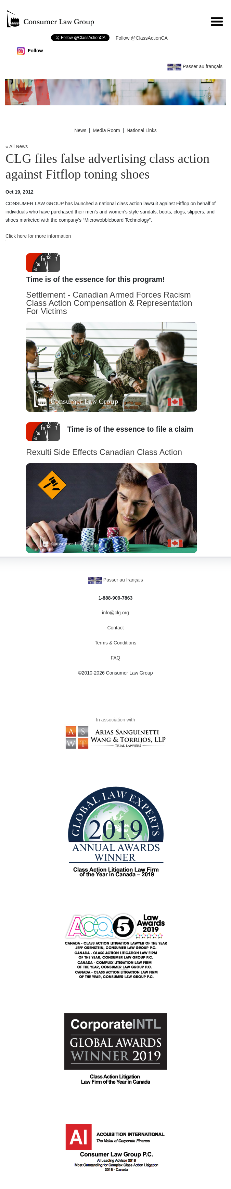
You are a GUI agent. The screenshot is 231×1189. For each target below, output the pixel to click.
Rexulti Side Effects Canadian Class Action (104, 452)
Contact (115, 627)
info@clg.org (115, 612)
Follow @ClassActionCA (142, 38)
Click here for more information (38, 236)
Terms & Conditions (115, 642)
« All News (16, 146)
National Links (142, 130)
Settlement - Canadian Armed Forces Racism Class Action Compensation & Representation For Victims (109, 303)
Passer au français (194, 66)
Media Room (106, 130)
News (80, 130)
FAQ (115, 658)
